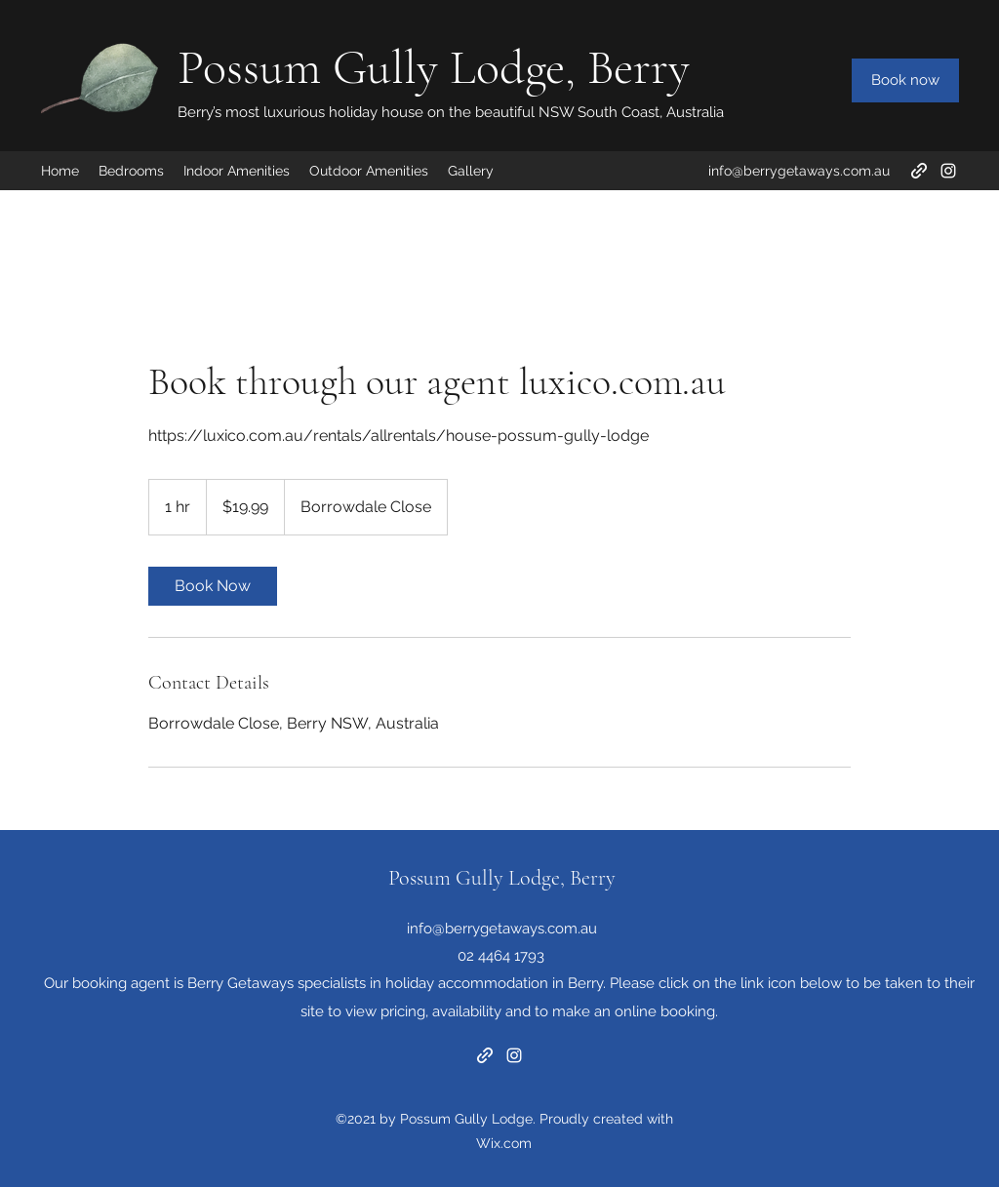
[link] (212, 586)
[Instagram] (948, 170)
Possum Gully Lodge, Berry (434, 67)
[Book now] (905, 80)
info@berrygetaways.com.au (799, 170)
